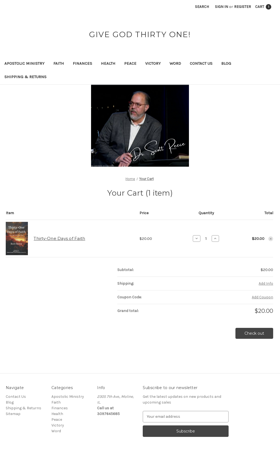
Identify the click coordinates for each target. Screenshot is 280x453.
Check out (254, 333)
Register (242, 6)
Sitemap (13, 413)
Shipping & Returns (25, 76)
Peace (130, 63)
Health (108, 63)
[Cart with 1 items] (263, 6)
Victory (153, 63)
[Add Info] (266, 283)
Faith (58, 63)
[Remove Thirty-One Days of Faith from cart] (270, 238)
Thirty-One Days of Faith (59, 238)
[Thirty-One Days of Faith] (206, 238)
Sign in (221, 6)
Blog (226, 63)
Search (202, 6)
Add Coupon (262, 297)
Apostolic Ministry (24, 63)
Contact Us (201, 63)
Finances (82, 63)
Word (175, 63)
